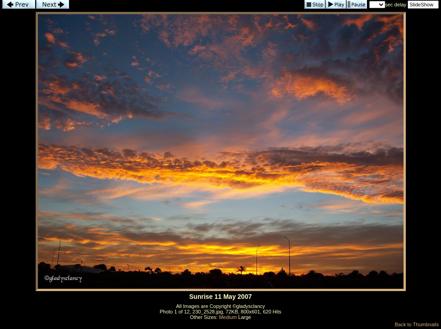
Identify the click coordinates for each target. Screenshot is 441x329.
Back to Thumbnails (417, 324)
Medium (228, 317)
